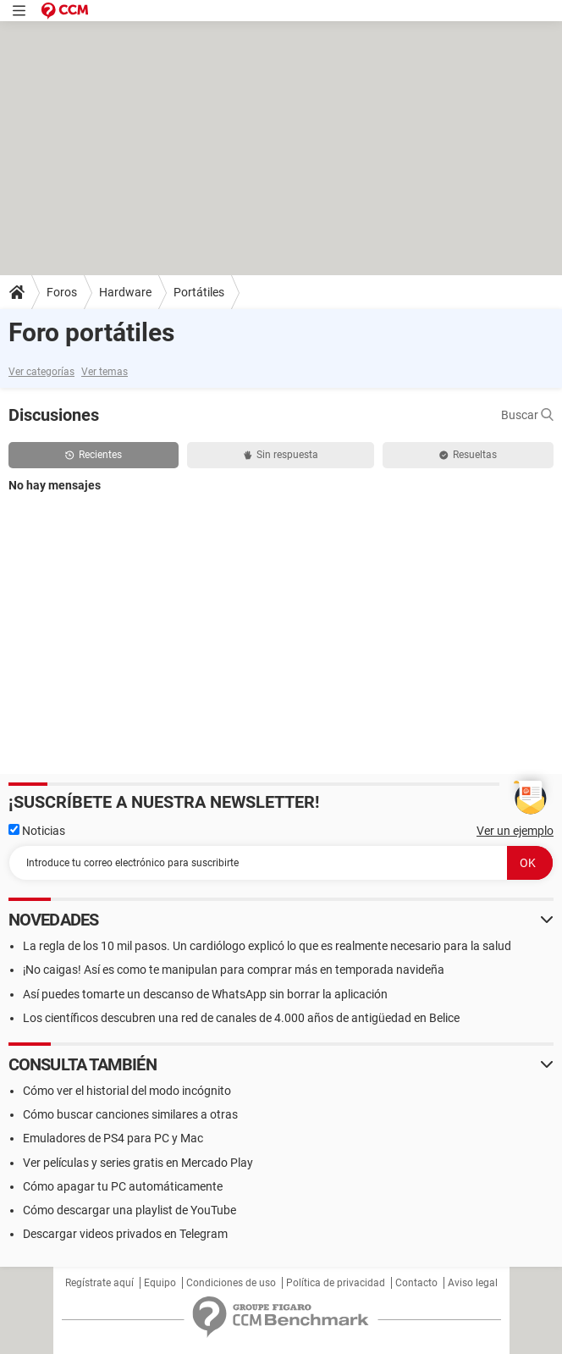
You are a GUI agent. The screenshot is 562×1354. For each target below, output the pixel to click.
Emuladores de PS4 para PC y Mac (113, 1138)
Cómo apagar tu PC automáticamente (123, 1186)
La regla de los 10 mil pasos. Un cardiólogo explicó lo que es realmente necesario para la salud (267, 946)
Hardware (125, 292)
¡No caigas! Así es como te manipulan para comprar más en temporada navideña (233, 969)
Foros (62, 292)
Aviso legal (473, 1283)
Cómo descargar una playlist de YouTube (129, 1210)
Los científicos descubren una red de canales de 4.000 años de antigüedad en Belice (241, 1018)
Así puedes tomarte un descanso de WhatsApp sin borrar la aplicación (205, 994)
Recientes (93, 455)
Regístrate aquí (99, 1283)
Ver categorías (41, 372)
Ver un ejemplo (515, 830)
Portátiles (199, 292)
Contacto (416, 1283)
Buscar (527, 415)
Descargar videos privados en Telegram (125, 1234)
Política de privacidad (335, 1283)
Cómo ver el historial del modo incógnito (127, 1090)
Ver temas (104, 372)
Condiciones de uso (231, 1283)
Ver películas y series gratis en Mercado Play (138, 1162)
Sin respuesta (281, 455)
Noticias (36, 830)
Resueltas (468, 455)
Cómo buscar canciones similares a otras (130, 1114)
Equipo (160, 1283)
